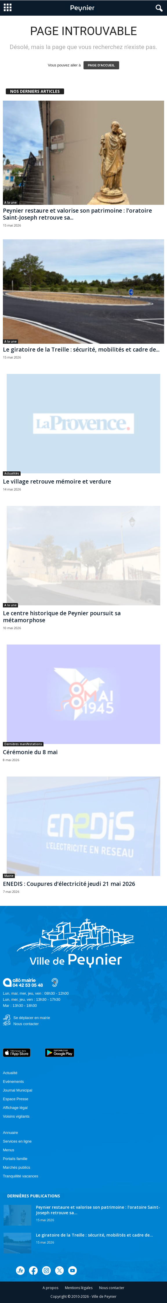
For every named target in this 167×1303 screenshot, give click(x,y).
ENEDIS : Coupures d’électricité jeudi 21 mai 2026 (69, 884)
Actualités (11, 473)
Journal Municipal (17, 1090)
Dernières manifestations (23, 744)
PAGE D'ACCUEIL (101, 65)
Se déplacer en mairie (31, 1018)
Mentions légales (78, 1287)
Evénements (13, 1081)
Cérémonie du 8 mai (30, 752)
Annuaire (10, 1132)
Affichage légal (15, 1107)
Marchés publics (16, 1167)
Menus (8, 1150)
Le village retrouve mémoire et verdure (57, 481)
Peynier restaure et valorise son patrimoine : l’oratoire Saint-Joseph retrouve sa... (77, 214)
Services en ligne (17, 1141)
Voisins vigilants (16, 1116)
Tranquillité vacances (20, 1176)
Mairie (8, 876)
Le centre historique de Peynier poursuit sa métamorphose (62, 616)
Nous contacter (26, 1024)
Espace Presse (15, 1099)
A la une (10, 202)
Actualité (10, 1073)
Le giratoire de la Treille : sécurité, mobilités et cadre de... (81, 349)
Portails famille (15, 1159)
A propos (50, 1287)
